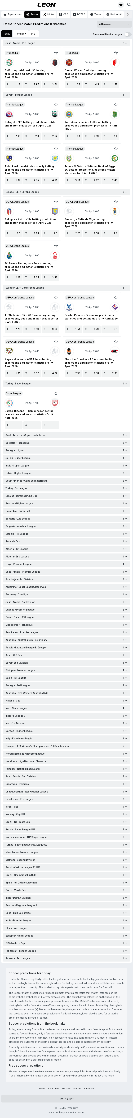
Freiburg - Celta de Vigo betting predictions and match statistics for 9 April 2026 (89, 223)
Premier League (15, 104)
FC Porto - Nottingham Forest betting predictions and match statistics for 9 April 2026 (29, 267)
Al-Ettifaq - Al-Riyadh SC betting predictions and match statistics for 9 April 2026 (29, 74)
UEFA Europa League (17, 201)
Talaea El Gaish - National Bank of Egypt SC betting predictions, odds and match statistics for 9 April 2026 (90, 170)
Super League (13, 393)
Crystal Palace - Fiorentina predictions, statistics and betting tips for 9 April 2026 (91, 317)
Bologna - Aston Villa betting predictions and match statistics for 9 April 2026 (30, 221)
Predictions (53, 1088)
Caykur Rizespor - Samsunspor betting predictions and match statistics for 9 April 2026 (29, 414)
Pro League (12, 53)
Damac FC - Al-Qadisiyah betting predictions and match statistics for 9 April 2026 (89, 74)
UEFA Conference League (20, 297)
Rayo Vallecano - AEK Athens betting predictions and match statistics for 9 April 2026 (29, 363)
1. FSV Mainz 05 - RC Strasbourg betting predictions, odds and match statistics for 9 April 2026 (31, 319)
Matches (66, 1088)
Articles (77, 1088)
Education (89, 1088)
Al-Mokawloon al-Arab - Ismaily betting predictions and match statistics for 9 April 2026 (29, 170)
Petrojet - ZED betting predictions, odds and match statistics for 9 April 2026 (30, 124)
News (42, 1088)
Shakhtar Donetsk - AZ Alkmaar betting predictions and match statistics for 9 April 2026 (89, 363)
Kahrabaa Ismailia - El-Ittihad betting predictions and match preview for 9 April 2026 (91, 126)
